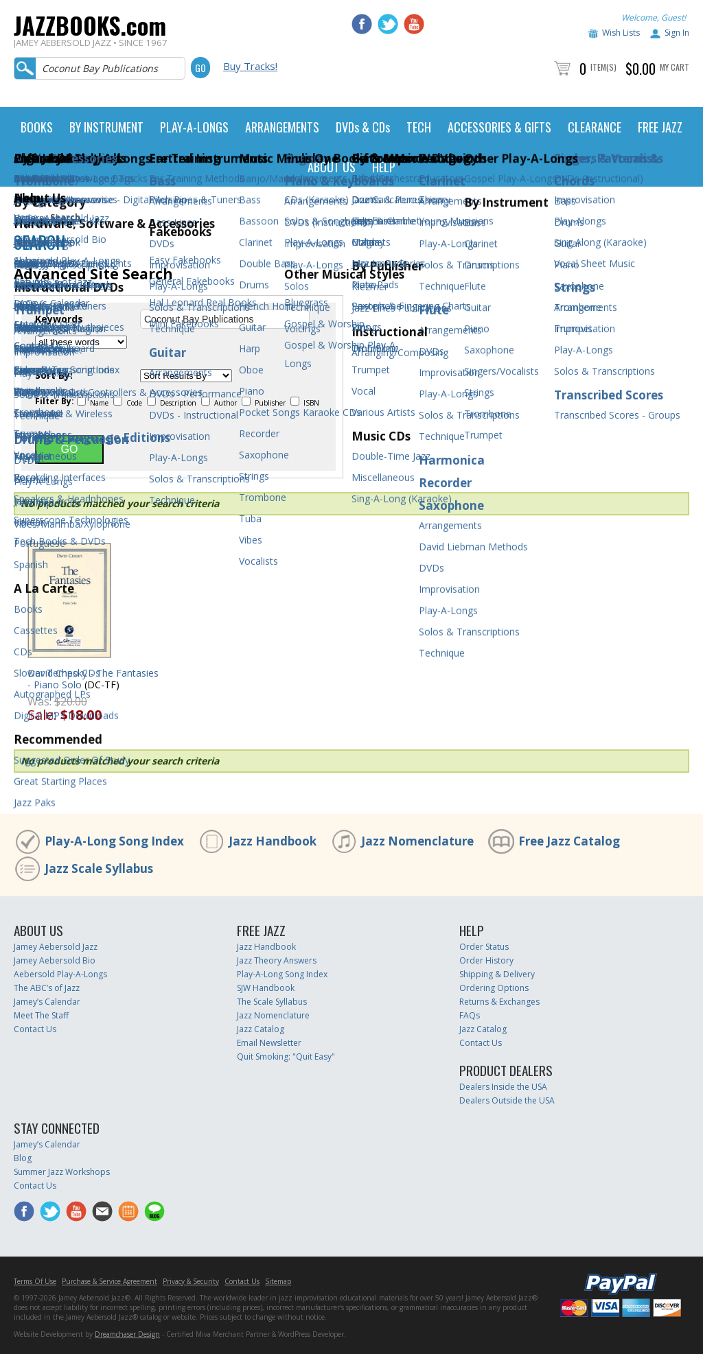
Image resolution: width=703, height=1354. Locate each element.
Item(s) (603, 67)
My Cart (674, 67)
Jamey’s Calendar (47, 1001)
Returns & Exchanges (499, 1001)
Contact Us (35, 1029)
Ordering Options (494, 988)
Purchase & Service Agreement (109, 1281)
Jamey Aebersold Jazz (55, 947)
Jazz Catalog (260, 1029)
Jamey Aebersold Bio (54, 960)
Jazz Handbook (272, 841)
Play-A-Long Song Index (114, 841)
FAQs (469, 1015)
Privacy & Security (191, 1281)
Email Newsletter (269, 1043)
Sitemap (278, 1281)
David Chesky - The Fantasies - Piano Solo (93, 678)
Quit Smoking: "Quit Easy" (286, 1056)
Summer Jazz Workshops (62, 1172)
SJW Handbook (266, 988)
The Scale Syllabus (272, 1001)
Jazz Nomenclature (417, 841)
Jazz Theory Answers (276, 960)
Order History (486, 960)
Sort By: (54, 375)
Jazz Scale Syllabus (99, 868)
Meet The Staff (41, 1015)
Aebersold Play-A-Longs (60, 974)
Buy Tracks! (250, 66)
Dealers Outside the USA (507, 1100)
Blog (23, 1158)
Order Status (484, 947)
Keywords (59, 319)
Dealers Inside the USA (503, 1087)
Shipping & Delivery (497, 974)
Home (26, 217)
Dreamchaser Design (127, 1334)
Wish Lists (621, 32)
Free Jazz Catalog (569, 841)
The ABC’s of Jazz (47, 988)
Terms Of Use (35, 1281)
